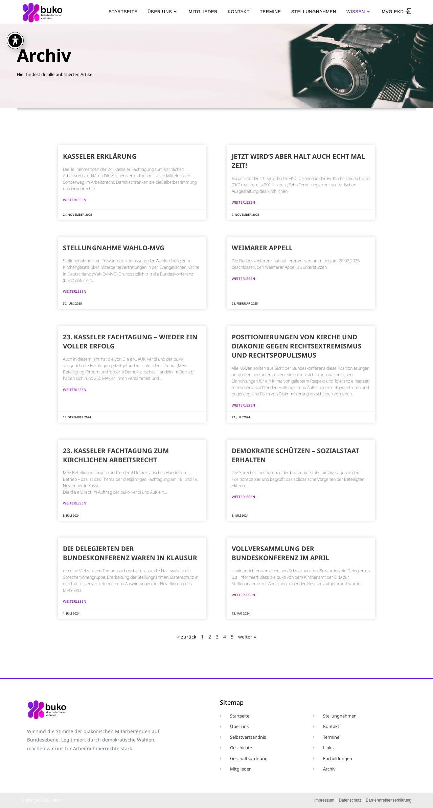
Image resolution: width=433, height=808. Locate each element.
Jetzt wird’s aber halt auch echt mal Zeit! (298, 161)
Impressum (324, 800)
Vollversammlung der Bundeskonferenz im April (280, 553)
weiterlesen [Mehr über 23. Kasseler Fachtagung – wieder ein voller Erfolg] (74, 389)
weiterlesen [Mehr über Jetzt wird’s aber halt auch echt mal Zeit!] (243, 202)
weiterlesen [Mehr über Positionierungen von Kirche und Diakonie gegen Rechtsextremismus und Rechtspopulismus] (243, 405)
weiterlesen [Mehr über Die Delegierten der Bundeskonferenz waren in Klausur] (74, 601)
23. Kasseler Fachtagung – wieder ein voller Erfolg (130, 341)
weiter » (247, 636)
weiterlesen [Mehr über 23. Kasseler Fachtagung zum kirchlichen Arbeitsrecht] (74, 503)
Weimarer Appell (262, 247)
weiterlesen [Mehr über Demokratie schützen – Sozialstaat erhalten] (243, 496)
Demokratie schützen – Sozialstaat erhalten (295, 455)
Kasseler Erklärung (100, 156)
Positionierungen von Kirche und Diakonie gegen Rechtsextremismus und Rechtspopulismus (297, 346)
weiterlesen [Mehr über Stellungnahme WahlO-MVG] (74, 291)
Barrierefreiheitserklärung (388, 800)
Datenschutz (350, 800)
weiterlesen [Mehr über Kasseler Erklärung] (74, 200)
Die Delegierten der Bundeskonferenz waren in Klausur (130, 553)
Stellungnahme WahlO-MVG (113, 247)
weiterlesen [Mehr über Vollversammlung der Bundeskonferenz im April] (243, 595)
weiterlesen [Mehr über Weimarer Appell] (243, 278)
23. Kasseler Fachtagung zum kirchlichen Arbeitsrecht (116, 455)
